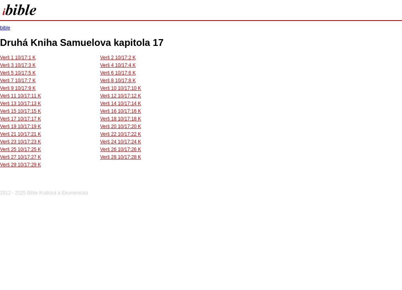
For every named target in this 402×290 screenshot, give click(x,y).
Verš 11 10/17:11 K (20, 96)
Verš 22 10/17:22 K (120, 134)
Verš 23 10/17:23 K (20, 142)
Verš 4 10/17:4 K (118, 65)
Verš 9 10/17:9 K (18, 88)
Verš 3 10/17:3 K (18, 65)
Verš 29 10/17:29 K (20, 165)
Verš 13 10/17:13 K (20, 103)
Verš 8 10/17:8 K (118, 80)
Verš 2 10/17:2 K (118, 57)
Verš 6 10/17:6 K (118, 73)
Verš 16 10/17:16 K (120, 111)
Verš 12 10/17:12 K (120, 96)
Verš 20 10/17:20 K (120, 126)
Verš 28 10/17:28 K (120, 157)
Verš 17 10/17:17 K (20, 119)
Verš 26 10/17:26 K (120, 149)
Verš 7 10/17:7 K (18, 80)
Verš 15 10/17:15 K (20, 111)
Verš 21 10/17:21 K (20, 134)
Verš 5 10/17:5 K (18, 73)
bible (5, 28)
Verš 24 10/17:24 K (120, 142)
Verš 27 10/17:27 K (20, 157)
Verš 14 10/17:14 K (120, 103)
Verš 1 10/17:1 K (18, 57)
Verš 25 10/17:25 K (20, 149)
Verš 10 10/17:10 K (120, 88)
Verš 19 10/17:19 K (20, 126)
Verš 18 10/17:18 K (120, 119)
